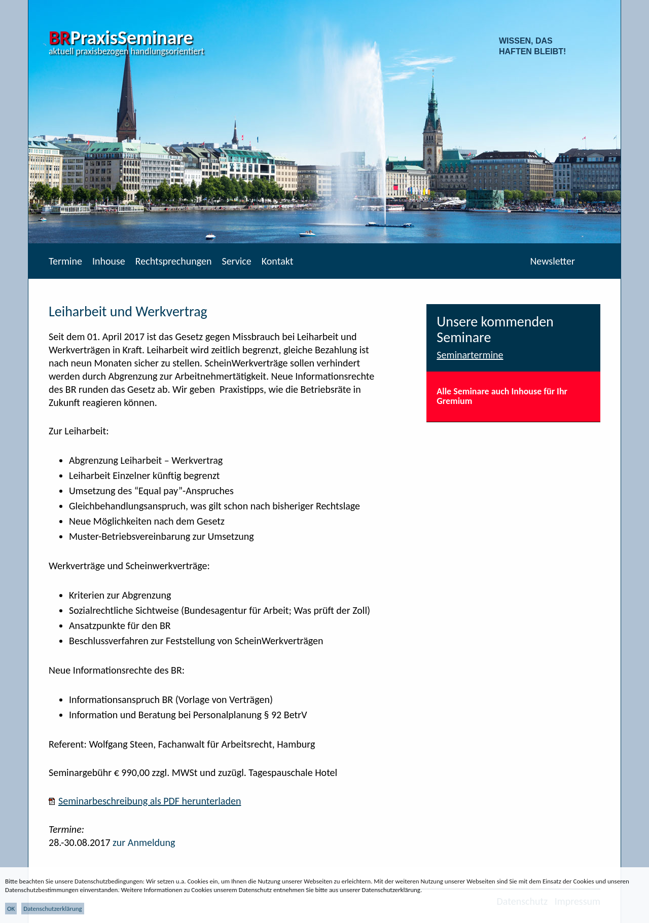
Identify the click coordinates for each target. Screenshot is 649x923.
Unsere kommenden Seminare (495, 329)
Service (236, 261)
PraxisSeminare (121, 37)
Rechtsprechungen (173, 261)
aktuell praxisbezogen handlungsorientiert (126, 51)
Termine (65, 261)
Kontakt (278, 261)
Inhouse (108, 261)
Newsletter (552, 261)
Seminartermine (470, 355)
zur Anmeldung (144, 842)
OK (11, 908)
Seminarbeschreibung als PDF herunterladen (149, 801)
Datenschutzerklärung (52, 908)
